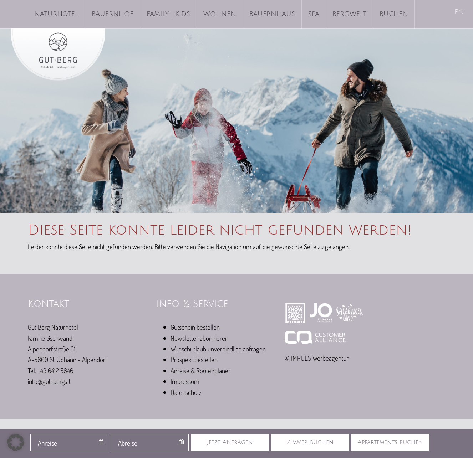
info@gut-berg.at (49, 381)
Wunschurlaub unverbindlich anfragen (218, 348)
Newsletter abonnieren (199, 338)
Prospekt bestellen (194, 359)
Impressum (185, 381)
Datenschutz (186, 392)
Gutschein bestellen (195, 327)
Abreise (127, 442)
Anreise (47, 442)
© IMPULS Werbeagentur (317, 358)
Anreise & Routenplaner (200, 370)
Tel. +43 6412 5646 (50, 370)
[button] (15, 442)
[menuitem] (460, 12)
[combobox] (69, 442)
